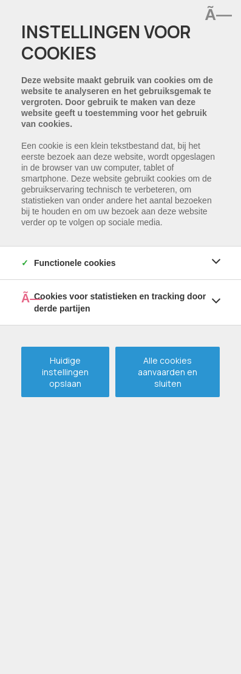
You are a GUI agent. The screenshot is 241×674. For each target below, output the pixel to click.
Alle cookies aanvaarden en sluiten (167, 372)
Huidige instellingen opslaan (65, 372)
